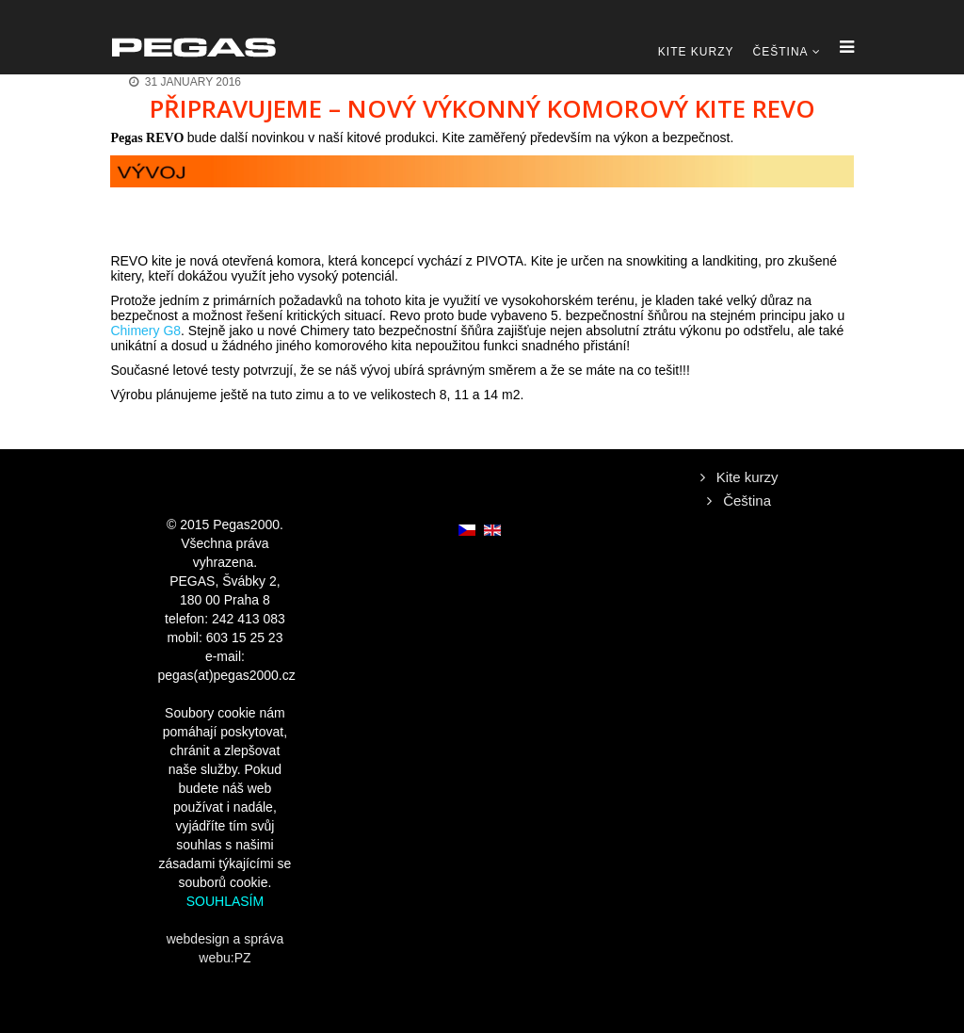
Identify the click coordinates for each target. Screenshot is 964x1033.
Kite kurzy (696, 51)
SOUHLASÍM (225, 901)
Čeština (781, 51)
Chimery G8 (145, 330)
